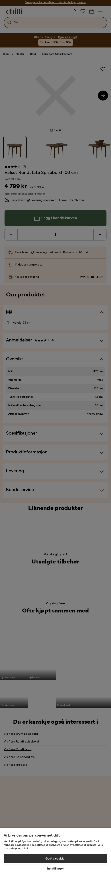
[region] (55, 853)
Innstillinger (55, 868)
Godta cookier (55, 858)
